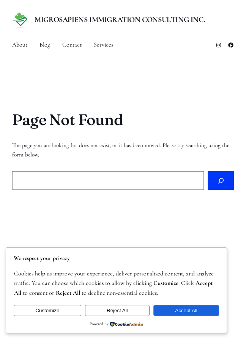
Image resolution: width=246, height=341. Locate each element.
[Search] (221, 180)
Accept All (186, 310)
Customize (47, 310)
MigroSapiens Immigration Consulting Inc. (120, 19)
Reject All (117, 310)
